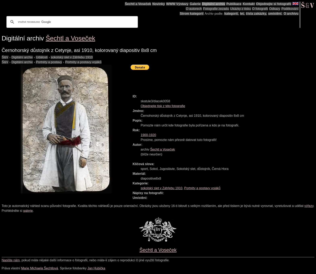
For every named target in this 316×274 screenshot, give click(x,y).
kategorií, (231, 13)
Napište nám (11, 260)
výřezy (308, 206)
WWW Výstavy (177, 4)
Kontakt (249, 4)
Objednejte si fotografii (273, 4)
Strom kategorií (191, 13)
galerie (28, 210)
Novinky (158, 4)
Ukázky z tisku (240, 8)
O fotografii (260, 8)
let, (242, 13)
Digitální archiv (213, 4)
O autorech (194, 8)
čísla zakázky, (256, 13)
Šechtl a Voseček (138, 4)
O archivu (291, 13)
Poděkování (289, 8)
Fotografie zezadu (216, 8)
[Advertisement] (204, 80)
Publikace (233, 4)
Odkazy (274, 8)
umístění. (275, 13)
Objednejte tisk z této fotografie (163, 106)
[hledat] (71, 22)
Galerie (195, 4)
